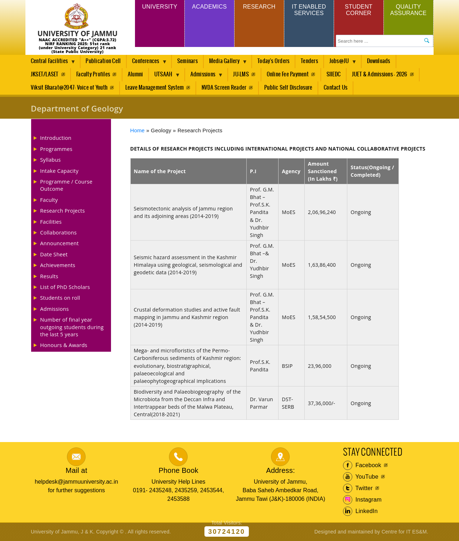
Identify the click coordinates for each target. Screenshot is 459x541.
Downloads (378, 61)
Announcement (59, 243)
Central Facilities (50, 63)
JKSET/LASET (45, 74)
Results (49, 276)
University (159, 7)
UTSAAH (164, 76)
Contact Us (335, 88)
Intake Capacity (59, 170)
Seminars (187, 61)
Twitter (358, 488)
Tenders (309, 61)
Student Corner (358, 10)
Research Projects (62, 210)
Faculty (49, 199)
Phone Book (178, 470)
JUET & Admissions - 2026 (379, 74)
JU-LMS (240, 74)
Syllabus (50, 159)
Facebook (362, 465)
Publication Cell (103, 61)
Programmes (56, 148)
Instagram (362, 499)
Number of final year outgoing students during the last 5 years (71, 327)
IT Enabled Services (309, 10)
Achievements (57, 265)
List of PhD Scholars (65, 286)
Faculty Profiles (93, 74)
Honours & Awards (63, 344)
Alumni (135, 74)
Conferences (147, 63)
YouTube (360, 476)
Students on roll (60, 297)
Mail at (76, 470)
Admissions (204, 76)
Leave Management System (154, 88)
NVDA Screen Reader (224, 88)
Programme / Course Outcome (66, 185)
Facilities (51, 221)
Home (137, 130)
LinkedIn (360, 511)
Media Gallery (225, 63)
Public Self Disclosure (288, 88)
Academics (209, 7)
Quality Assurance (408, 10)
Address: (280, 470)
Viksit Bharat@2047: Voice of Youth (69, 88)
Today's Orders (273, 61)
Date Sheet (54, 254)
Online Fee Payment (288, 74)
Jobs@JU (340, 63)
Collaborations (58, 232)
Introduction (55, 137)
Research (259, 7)
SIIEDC (333, 74)
